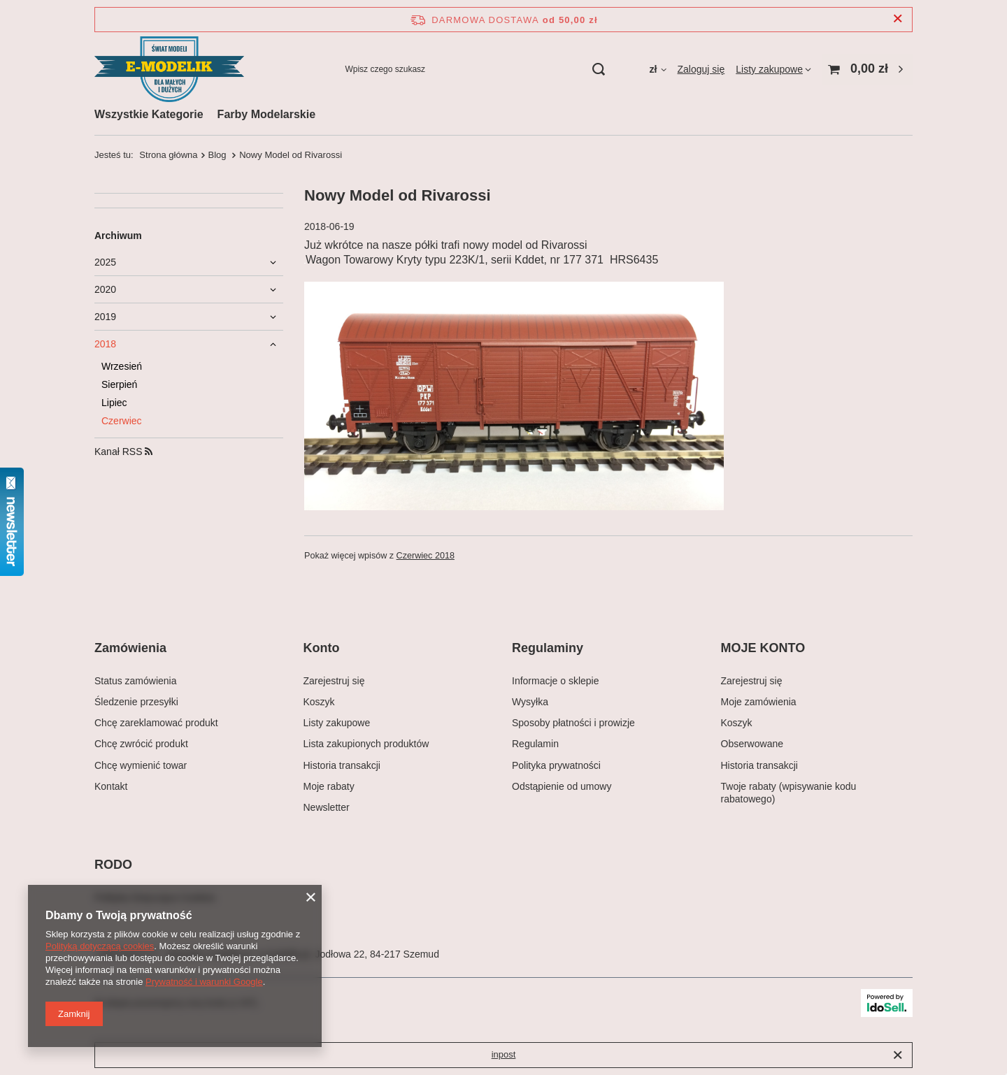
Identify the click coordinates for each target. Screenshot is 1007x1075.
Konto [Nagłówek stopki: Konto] (321, 648)
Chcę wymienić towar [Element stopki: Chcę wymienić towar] (140, 765)
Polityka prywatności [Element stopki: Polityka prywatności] (556, 765)
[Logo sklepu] (169, 69)
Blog (218, 155)
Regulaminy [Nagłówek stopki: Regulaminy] (547, 648)
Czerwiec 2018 (426, 556)
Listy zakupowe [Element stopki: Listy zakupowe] (337, 722)
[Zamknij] (897, 1055)
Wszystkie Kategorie (148, 114)
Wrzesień (121, 366)
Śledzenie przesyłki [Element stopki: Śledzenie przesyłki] (136, 701)
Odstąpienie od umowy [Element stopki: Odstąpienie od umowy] (561, 786)
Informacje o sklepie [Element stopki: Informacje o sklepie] (555, 680)
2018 (105, 343)
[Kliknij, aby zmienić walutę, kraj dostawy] (657, 69)
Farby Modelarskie (266, 114)
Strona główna (168, 155)
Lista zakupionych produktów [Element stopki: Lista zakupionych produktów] (366, 743)
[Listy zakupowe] (773, 69)
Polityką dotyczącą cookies (99, 946)
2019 (105, 316)
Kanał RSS (123, 451)
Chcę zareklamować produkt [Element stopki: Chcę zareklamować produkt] (156, 722)
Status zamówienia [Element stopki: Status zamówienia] (135, 680)
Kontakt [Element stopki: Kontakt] (110, 786)
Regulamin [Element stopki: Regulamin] (535, 743)
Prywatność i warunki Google (204, 981)
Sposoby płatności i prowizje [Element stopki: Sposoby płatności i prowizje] (573, 722)
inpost (504, 1054)
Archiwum (118, 235)
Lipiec (114, 402)
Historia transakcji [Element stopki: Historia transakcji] (341, 765)
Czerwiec (121, 420)
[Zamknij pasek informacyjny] (897, 19)
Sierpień (119, 384)
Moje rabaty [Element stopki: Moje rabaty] (329, 786)
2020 (105, 289)
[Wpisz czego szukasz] (474, 69)
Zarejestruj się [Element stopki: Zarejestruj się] (334, 680)
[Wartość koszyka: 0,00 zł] (867, 69)
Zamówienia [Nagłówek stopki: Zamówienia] (130, 648)
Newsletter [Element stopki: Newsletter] (326, 807)
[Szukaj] (598, 69)
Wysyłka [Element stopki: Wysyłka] (530, 701)
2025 (105, 262)
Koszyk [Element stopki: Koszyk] (319, 701)
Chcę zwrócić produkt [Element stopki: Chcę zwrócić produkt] (141, 743)
